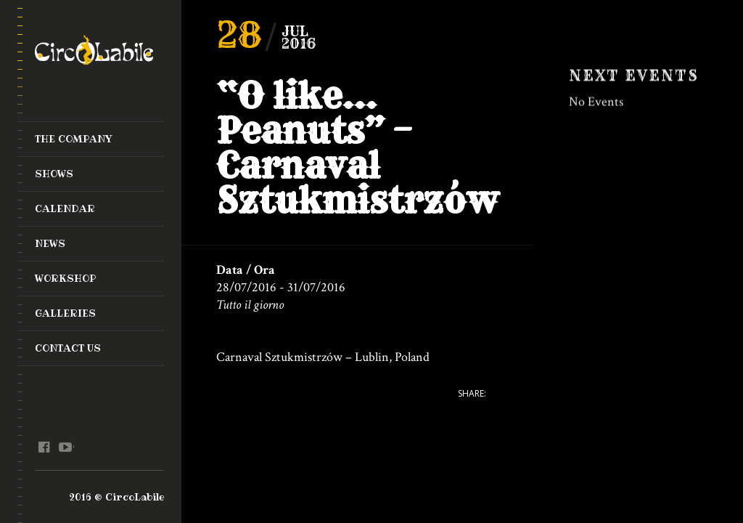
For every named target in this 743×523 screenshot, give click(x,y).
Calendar (65, 208)
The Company (73, 138)
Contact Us (68, 347)
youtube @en (65, 447)
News (50, 243)
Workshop (65, 278)
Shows (54, 173)
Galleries (65, 313)
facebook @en (44, 447)
